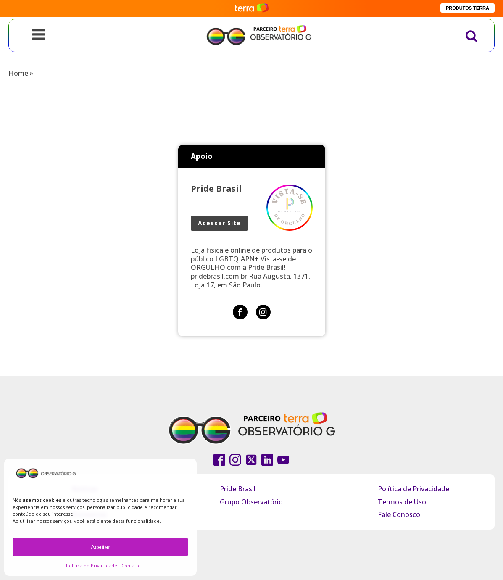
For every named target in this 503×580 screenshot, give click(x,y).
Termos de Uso (402, 501)
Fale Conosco (399, 514)
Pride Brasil (237, 488)
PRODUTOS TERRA (467, 8)
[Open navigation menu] (39, 35)
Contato (130, 565)
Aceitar (101, 547)
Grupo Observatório (251, 501)
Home (18, 73)
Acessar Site (219, 223)
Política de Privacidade (91, 565)
